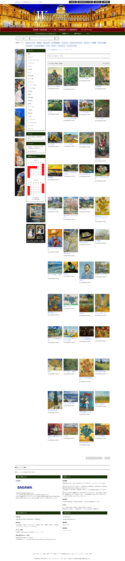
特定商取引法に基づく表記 (67, 553)
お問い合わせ (77, 33)
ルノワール (86, 42)
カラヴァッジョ (61, 45)
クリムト (54, 45)
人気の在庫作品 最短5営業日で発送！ (35, 137)
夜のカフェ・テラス (30, 42)
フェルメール (29, 45)
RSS (87, 553)
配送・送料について (48, 553)
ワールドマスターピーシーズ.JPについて (45, 33)
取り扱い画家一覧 (32, 151)
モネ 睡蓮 (93, 42)
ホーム (48, 49)
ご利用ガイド (65, 33)
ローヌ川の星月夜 (56, 42)
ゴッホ (47, 45)
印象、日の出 (46, 42)
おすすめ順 (51, 63)
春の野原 (39, 42)
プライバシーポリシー (79, 553)
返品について (57, 553)
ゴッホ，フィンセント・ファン (65, 49)
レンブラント (65, 42)
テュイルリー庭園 (102, 42)
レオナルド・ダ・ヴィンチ (76, 42)
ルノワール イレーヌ (71, 45)
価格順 (56, 63)
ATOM (90, 553)
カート (88, 33)
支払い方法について (38, 553)
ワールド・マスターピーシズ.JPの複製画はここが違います (35, 147)
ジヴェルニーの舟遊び (39, 45)
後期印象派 (54, 49)
